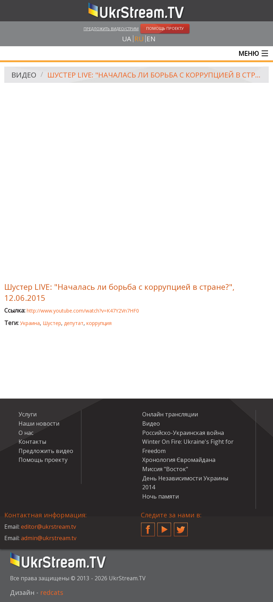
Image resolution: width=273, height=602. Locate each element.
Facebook (148, 527)
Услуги (27, 414)
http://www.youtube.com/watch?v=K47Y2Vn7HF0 (83, 310)
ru (139, 38)
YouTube (164, 527)
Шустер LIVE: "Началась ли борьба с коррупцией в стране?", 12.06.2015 (155, 75)
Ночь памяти (160, 496)
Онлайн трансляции (170, 414)
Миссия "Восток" (165, 469)
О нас (25, 433)
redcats (51, 592)
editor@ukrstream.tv (48, 527)
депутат (74, 323)
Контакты (32, 442)
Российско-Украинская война (183, 433)
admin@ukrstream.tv (48, 538)
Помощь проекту (43, 460)
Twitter (181, 527)
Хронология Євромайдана (178, 460)
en (150, 38)
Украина (30, 323)
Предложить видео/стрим (111, 28)
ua (126, 38)
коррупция (99, 323)
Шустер (52, 323)
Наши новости (38, 423)
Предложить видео (45, 451)
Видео (23, 75)
